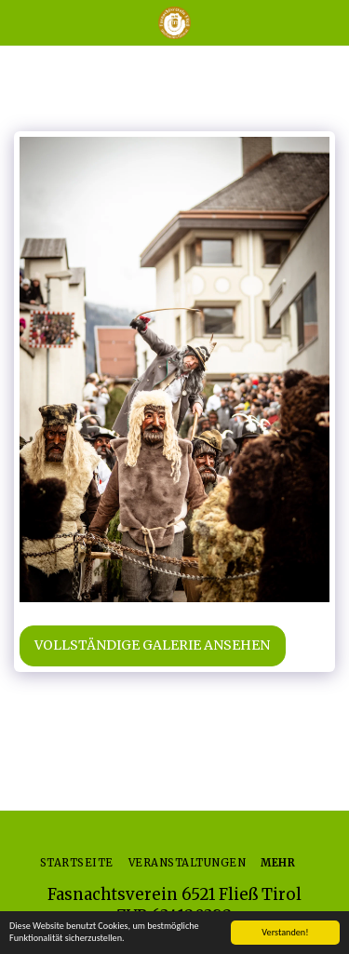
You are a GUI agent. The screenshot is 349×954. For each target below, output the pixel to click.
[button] (20, 22)
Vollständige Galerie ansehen (152, 645)
